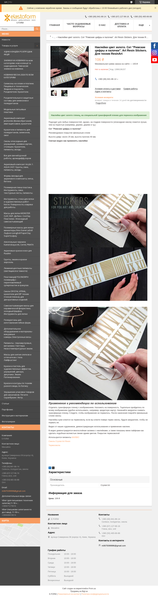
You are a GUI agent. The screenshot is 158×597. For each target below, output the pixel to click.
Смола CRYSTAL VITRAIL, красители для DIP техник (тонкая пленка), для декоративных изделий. (16, 295)
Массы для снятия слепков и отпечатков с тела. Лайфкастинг (17, 357)
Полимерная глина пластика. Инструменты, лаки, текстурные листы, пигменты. (18, 190)
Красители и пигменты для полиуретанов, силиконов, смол (17, 132)
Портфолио (7, 409)
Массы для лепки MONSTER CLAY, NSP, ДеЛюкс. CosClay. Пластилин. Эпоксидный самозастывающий (17, 217)
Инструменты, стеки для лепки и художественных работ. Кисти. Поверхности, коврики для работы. (19, 203)
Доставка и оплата (122, 25)
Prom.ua (92, 588)
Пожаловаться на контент (69, 594)
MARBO (75, 437)
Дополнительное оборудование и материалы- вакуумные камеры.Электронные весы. (18, 332)
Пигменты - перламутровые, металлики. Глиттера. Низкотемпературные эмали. (18, 346)
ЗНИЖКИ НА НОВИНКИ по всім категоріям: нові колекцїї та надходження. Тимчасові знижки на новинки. (18, 64)
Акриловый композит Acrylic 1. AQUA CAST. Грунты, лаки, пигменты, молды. (18, 167)
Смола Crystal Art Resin (59, 441)
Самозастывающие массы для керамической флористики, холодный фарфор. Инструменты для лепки (18, 309)
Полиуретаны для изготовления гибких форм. (17, 321)
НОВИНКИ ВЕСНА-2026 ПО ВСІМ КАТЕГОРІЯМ (18, 76)
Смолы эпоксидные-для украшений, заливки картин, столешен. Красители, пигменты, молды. (18, 145)
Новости (6, 39)
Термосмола (54, 445)
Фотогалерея (8, 421)
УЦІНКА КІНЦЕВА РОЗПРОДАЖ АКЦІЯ (18, 53)
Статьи (5, 403)
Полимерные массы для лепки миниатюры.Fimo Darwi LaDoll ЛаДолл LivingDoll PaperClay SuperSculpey (18, 231)
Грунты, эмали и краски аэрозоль (15, 261)
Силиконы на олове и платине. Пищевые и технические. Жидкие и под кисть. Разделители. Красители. (19, 87)
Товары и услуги (10, 45)
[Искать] (37, 28)
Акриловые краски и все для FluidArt (18, 252)
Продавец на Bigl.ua (79, 591)
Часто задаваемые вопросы (79, 25)
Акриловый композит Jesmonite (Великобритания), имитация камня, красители (18, 121)
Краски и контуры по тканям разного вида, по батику (18, 384)
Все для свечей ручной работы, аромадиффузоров (17, 157)
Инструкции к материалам (15, 415)
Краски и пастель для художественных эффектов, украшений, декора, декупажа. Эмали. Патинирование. (17, 372)
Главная (54, 25)
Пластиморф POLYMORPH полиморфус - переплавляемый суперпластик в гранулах (16, 281)
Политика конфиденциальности (95, 594)
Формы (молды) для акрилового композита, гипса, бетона (18, 178)
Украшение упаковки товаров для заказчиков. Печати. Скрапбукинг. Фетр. (19, 395)
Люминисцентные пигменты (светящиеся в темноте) (18, 269)
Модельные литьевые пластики (15, 110)
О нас (102, 25)
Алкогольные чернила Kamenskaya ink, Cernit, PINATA (18, 243)
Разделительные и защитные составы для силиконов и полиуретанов (18, 100)
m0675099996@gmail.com (13, 491)
